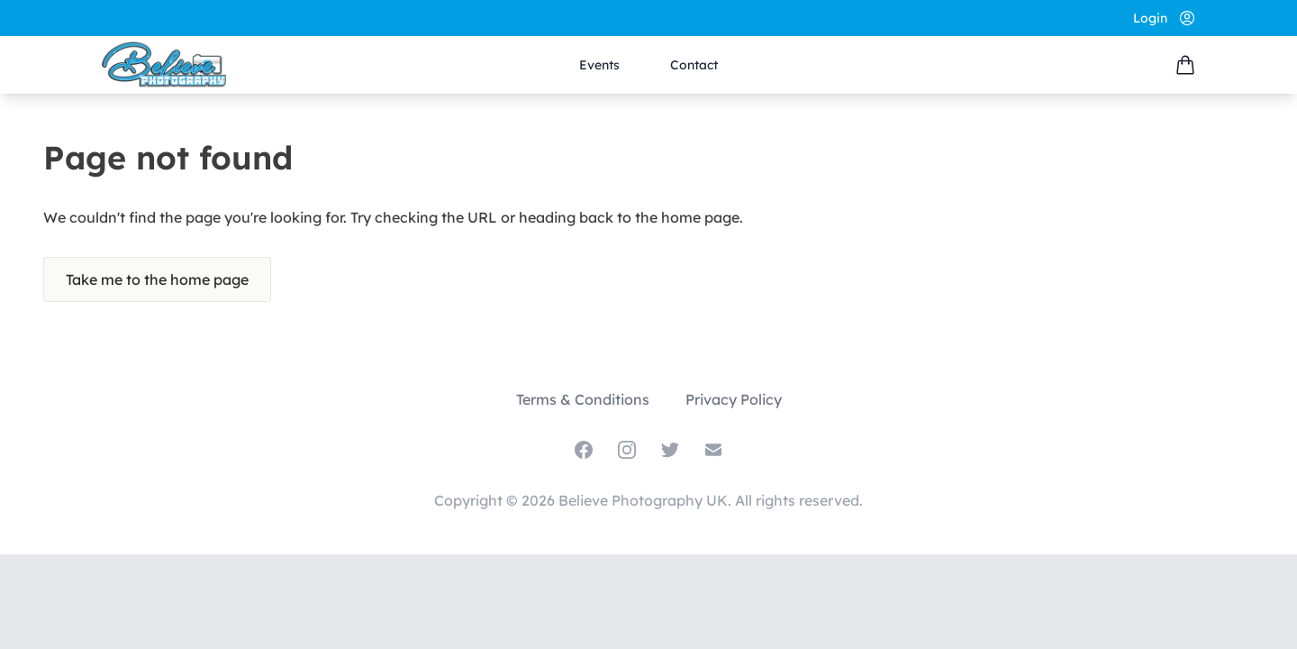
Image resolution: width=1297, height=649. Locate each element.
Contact (694, 65)
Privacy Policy (733, 399)
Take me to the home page (157, 279)
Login (1150, 18)
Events (599, 65)
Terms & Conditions (582, 399)
